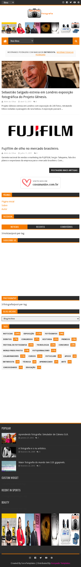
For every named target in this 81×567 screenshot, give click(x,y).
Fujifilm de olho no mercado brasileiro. (30, 148)
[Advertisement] (40, 396)
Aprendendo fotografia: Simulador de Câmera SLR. (43, 434)
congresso (27, 339)
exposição (29, 334)
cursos (32, 356)
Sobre (4, 205)
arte (63, 362)
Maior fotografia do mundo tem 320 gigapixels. (41, 462)
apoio (68, 356)
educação (30, 367)
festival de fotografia (15, 345)
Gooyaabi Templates (60, 563)
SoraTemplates (28, 563)
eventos (7, 339)
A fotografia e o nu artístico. (32, 448)
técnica (27, 362)
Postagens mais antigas (64, 170)
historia (47, 339)
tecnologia (43, 345)
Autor (4, 209)
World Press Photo (13, 351)
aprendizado (46, 362)
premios (66, 339)
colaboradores (11, 356)
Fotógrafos (51, 334)
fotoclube (50, 356)
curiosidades (10, 367)
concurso (64, 345)
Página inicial (8, 201)
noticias (8, 334)
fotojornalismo (41, 351)
